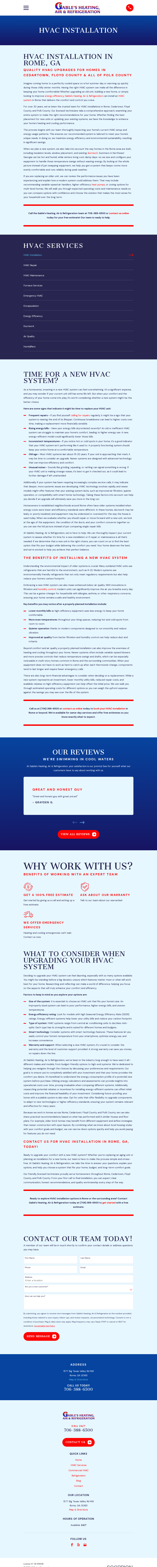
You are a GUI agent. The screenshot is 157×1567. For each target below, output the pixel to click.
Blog (78, 1480)
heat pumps (98, 184)
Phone (28, 1267)
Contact (78, 1485)
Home (78, 1459)
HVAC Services (79, 1465)
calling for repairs (81, 415)
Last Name (85, 1258)
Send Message (41, 1336)
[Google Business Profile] (85, 1544)
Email (83, 1267)
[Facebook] (72, 1544)
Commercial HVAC (79, 1470)
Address (28, 1277)
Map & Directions (78, 1379)
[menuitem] (78, 256)
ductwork (92, 153)
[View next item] (82, 822)
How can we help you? (35, 1296)
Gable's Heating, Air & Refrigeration (84, 95)
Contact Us (79, 1442)
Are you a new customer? (36, 1286)
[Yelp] (78, 1544)
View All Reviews (78, 834)
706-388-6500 (78, 1389)
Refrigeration (79, 1475)
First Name (30, 1258)
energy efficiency (54, 95)
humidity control (47, 589)
